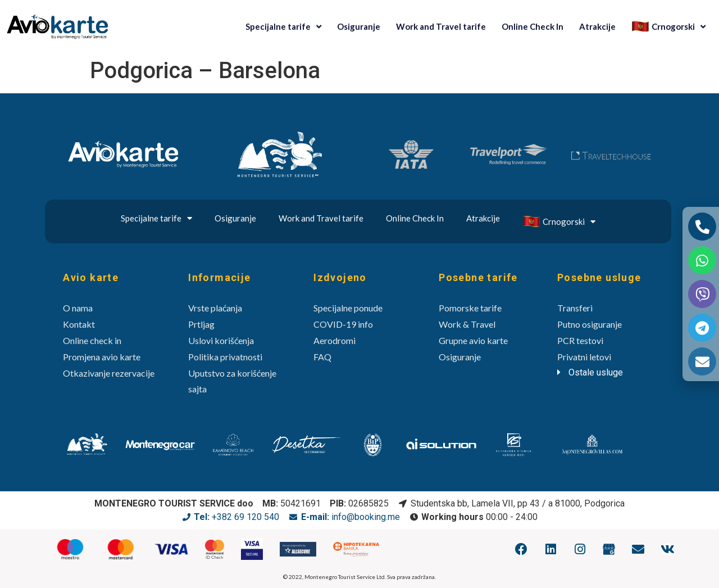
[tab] (607, 372)
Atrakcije (597, 26)
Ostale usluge (595, 372)
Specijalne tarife (283, 27)
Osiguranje (358, 26)
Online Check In (532, 26)
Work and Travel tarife (441, 26)
